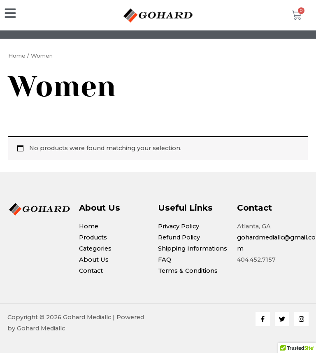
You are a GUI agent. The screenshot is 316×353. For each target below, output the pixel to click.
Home (17, 55)
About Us (94, 259)
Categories (95, 248)
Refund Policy (179, 237)
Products (93, 237)
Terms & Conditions (188, 270)
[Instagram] (301, 319)
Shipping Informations (192, 248)
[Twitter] (282, 319)
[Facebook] (263, 319)
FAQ (164, 259)
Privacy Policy (178, 226)
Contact (91, 270)
